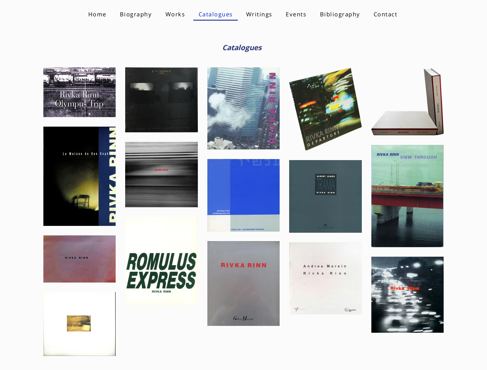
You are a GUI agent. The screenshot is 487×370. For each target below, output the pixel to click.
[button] (175, 14)
